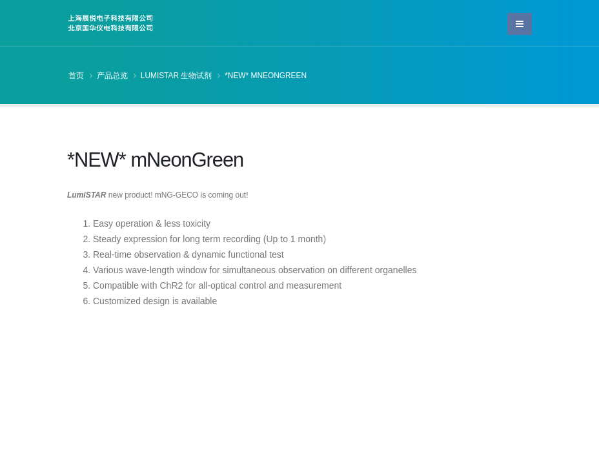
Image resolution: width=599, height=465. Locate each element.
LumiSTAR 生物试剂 (176, 75)
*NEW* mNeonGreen (266, 75)
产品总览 (112, 75)
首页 (76, 75)
